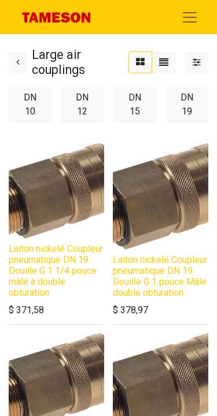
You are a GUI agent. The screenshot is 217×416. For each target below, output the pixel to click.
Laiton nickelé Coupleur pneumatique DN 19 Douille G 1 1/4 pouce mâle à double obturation (56, 271)
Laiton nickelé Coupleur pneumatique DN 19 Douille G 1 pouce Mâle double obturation (160, 276)
